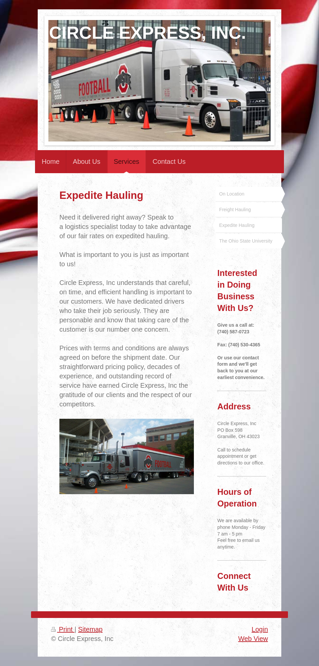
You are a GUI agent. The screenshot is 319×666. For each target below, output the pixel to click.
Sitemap (90, 629)
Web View (253, 638)
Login (260, 629)
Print (62, 629)
